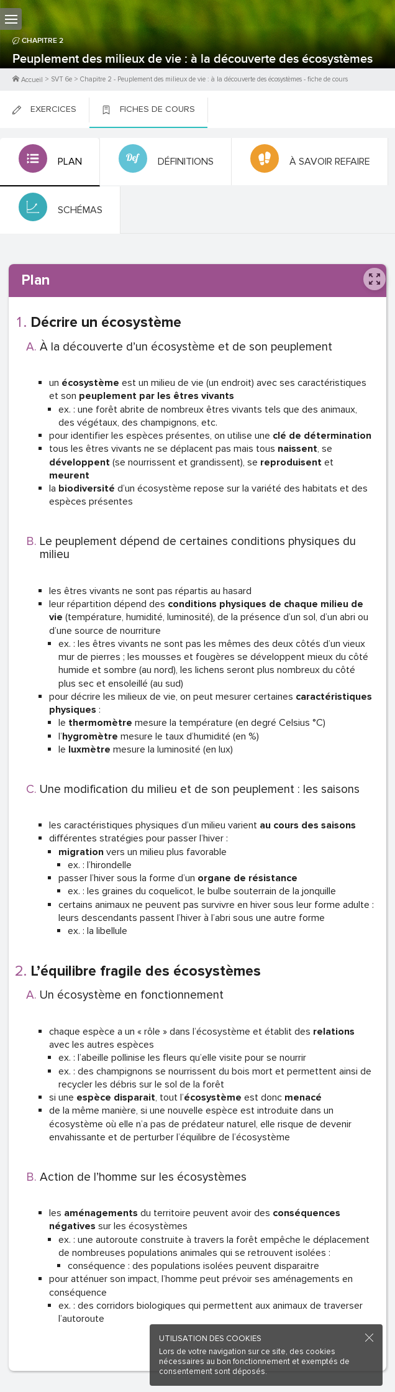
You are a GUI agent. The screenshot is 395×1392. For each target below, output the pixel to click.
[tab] (50, 162)
